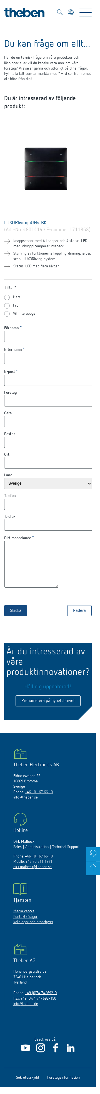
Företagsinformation (63, 1086)
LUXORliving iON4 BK (25, 222)
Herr (16, 297)
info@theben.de (25, 1012)
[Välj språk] (71, 13)
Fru (15, 305)
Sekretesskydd (27, 1086)
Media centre (23, 919)
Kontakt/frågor (25, 925)
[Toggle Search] (60, 13)
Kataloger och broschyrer (33, 930)
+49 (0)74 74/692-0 (41, 1001)
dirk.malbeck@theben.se (32, 875)
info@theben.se (25, 806)
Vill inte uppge (24, 314)
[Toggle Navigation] (85, 12)
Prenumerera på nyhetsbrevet (48, 709)
